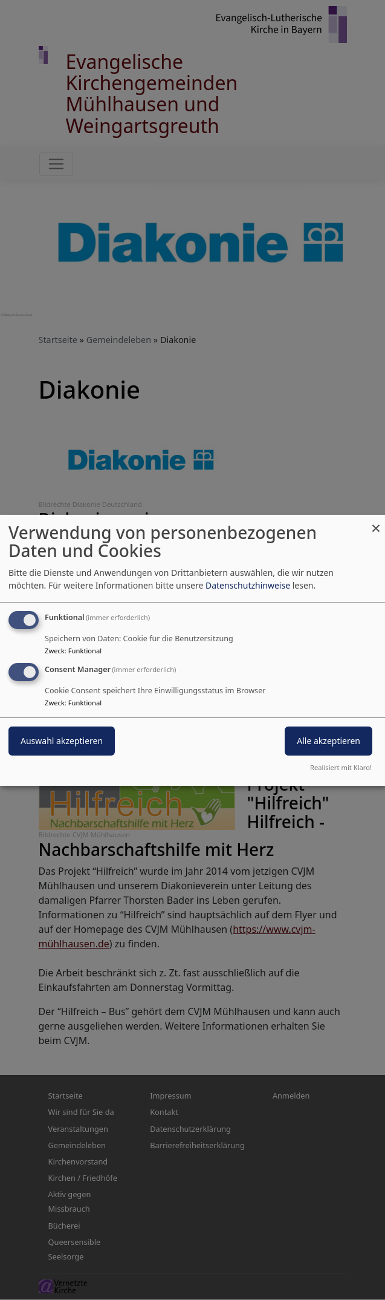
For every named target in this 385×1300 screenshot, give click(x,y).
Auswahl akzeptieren (62, 740)
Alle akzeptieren (328, 740)
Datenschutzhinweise (247, 585)
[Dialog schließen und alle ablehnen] (376, 521)
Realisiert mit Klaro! (341, 767)
